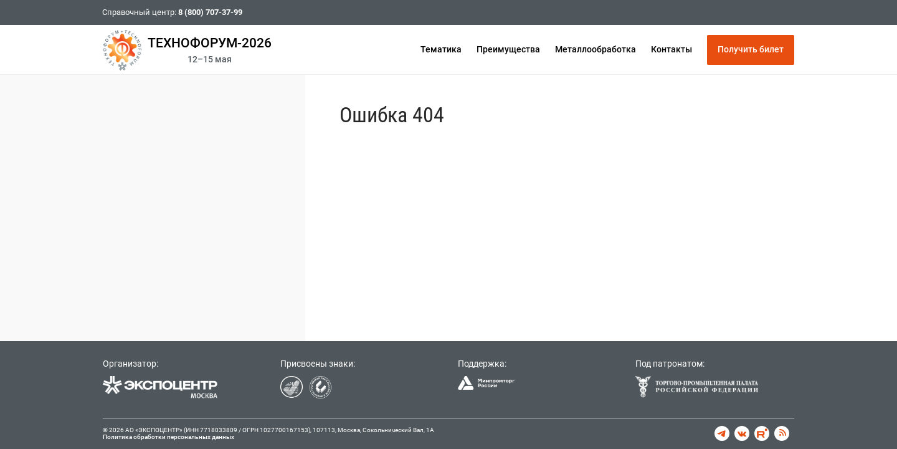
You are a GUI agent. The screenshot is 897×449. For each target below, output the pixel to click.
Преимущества (508, 49)
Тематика (441, 49)
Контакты (671, 49)
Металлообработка (595, 49)
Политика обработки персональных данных (168, 436)
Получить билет (751, 49)
